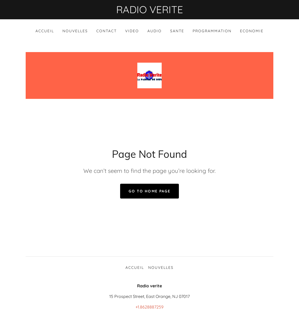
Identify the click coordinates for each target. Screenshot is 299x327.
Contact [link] (106, 31)
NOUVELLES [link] (75, 31)
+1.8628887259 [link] (149, 307)
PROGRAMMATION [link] (212, 31)
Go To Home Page (149, 191)
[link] (149, 75)
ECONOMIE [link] (252, 31)
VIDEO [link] (132, 31)
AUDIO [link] (154, 31)
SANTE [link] (177, 31)
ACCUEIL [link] (44, 31)
